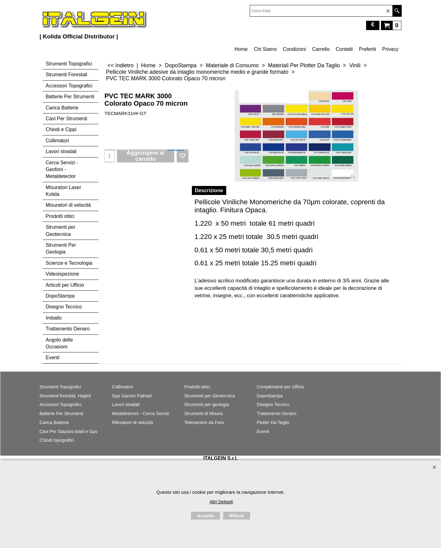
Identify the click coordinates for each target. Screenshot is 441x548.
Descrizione (209, 190)
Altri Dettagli (221, 501)
